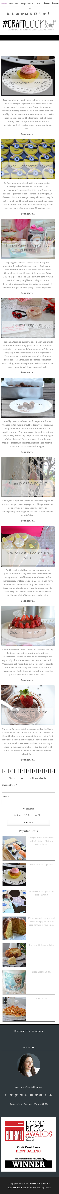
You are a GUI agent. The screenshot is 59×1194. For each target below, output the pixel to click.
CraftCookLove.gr (40, 1183)
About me (13, 3)
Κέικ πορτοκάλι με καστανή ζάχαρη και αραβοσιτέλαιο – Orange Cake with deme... (41, 921)
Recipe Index (26, 3)
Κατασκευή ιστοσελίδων (21, 1187)
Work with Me (41, 1104)
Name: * (5, 796)
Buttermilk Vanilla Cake (41, 945)
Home (4, 3)
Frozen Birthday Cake (41, 972)
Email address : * (9, 785)
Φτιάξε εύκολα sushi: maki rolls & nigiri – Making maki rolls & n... (41, 841)
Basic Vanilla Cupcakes (41, 864)
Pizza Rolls (41, 998)
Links (37, 3)
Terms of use (16, 1104)
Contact (28, 1104)
